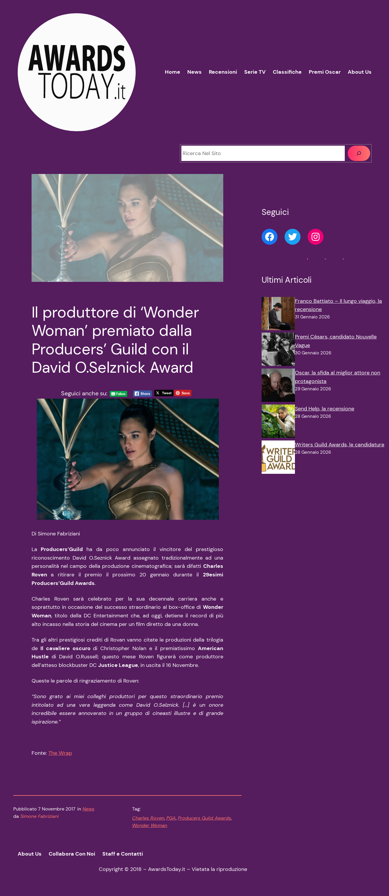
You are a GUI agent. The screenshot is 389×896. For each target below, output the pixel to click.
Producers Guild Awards (204, 818)
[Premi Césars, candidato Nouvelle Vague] (278, 351)
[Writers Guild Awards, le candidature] (278, 458)
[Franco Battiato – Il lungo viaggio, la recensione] (278, 315)
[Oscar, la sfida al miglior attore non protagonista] (278, 387)
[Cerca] (359, 153)
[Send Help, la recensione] (278, 422)
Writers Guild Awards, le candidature (339, 444)
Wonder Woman (149, 825)
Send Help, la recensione (324, 408)
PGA (171, 818)
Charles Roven (148, 818)
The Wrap (60, 753)
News (88, 809)
